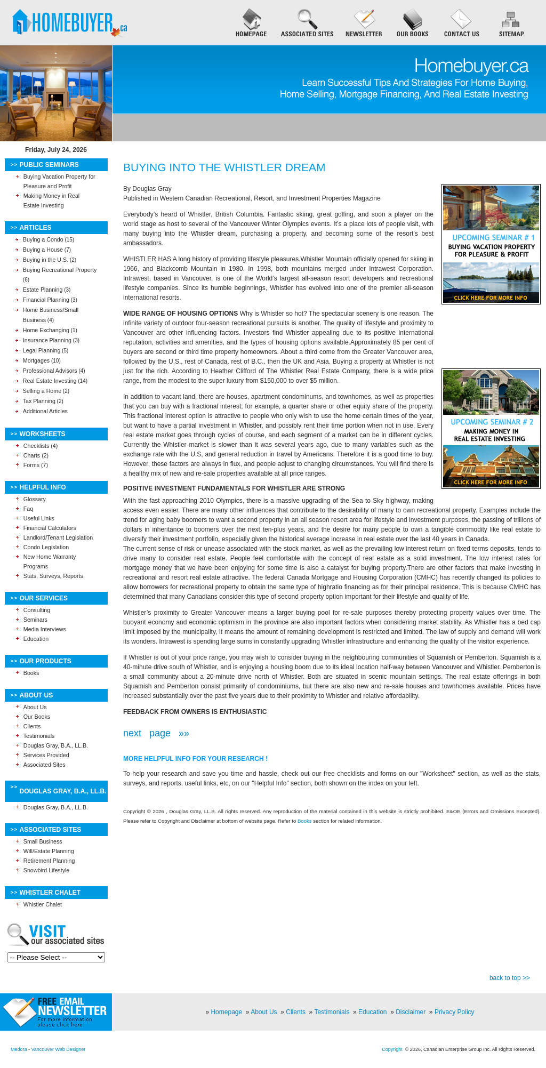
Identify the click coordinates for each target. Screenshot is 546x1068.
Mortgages (36, 360)
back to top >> (509, 978)
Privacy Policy (455, 1012)
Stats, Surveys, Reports (53, 576)
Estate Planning (43, 289)
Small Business (42, 841)
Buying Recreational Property (60, 270)
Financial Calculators (49, 528)
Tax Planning (39, 401)
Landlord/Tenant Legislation (58, 537)
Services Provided (46, 755)
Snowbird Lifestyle (46, 870)
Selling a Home (42, 391)
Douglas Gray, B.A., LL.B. (55, 745)
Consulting (36, 610)
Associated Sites (44, 764)
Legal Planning (42, 350)
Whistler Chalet (42, 904)
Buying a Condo (43, 239)
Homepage (226, 1012)
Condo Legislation (46, 547)
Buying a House (43, 249)
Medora (19, 1049)
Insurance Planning (47, 340)
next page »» (156, 733)
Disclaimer (410, 1012)
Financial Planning (46, 299)
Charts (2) (36, 455)
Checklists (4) (40, 446)
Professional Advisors (50, 370)
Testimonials (39, 736)
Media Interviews (44, 629)
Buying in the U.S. (45, 259)
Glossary (34, 499)
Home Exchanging (46, 330)
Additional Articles (45, 411)
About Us (35, 707)
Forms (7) (35, 465)
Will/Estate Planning (48, 851)
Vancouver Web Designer (58, 1049)
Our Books (36, 716)
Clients (32, 726)
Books (31, 673)
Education (36, 639)
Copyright (392, 1049)
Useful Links (38, 518)
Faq (28, 508)
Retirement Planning (49, 860)
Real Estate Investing (50, 381)
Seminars (35, 619)
